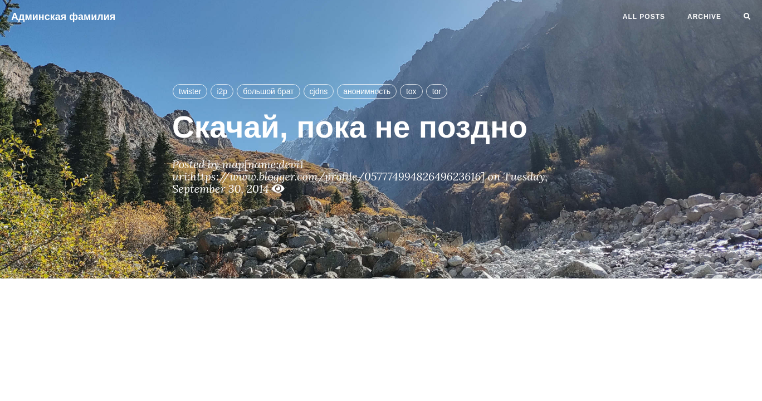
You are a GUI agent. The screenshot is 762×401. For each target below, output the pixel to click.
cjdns (319, 91)
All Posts (644, 17)
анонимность (366, 91)
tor (436, 91)
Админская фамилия (63, 16)
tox (411, 91)
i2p (222, 91)
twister (190, 91)
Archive (704, 17)
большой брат (268, 91)
